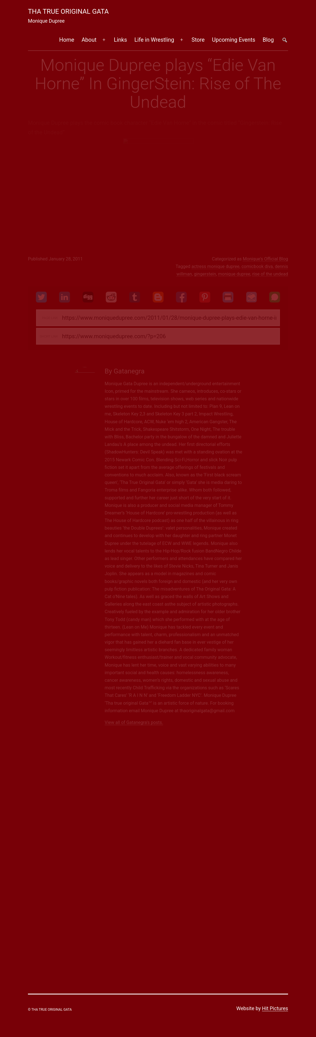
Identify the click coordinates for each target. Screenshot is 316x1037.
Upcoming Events (233, 39)
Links (120, 39)
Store (198, 39)
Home (66, 39)
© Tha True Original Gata (50, 1010)
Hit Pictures (275, 1008)
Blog (268, 39)
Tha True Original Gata (68, 11)
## (284, 40)
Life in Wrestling (154, 39)
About (89, 39)
